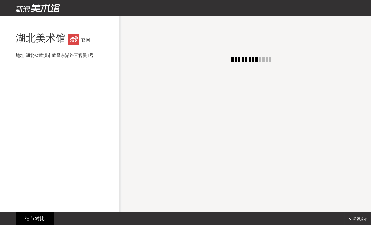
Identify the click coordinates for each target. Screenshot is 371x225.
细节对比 (35, 218)
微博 (73, 39)
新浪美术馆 (37, 8)
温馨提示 (360, 219)
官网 (85, 40)
